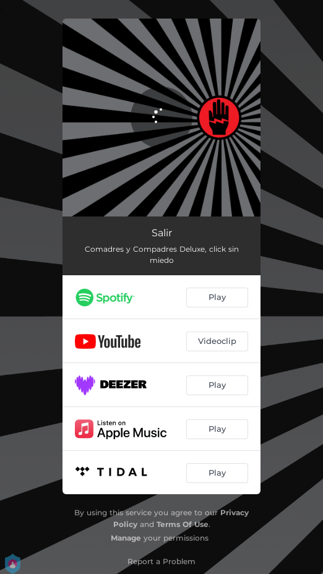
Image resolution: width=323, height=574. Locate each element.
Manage (126, 537)
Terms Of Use (183, 524)
